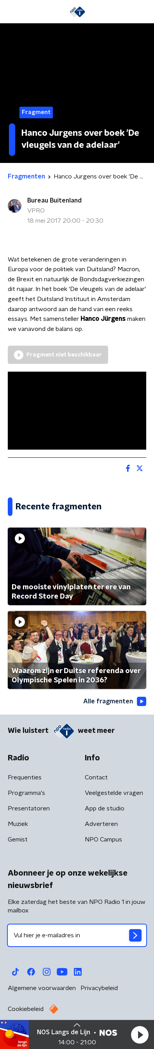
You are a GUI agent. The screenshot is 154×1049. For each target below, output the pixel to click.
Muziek (18, 824)
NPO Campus (103, 839)
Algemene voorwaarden (42, 988)
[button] (139, 1034)
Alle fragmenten (114, 701)
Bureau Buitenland (54, 200)
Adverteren (101, 824)
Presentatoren (29, 808)
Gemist (18, 839)
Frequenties (25, 777)
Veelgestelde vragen (114, 793)
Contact (96, 777)
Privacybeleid (99, 988)
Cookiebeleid (26, 1009)
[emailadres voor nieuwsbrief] (77, 935)
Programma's (26, 793)
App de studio (104, 808)
